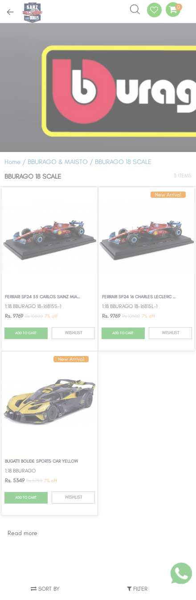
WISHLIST (73, 333)
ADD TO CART (26, 333)
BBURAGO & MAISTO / (61, 162)
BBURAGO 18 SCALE (123, 162)
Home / (15, 162)
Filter (137, 588)
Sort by (45, 588)
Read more (22, 533)
